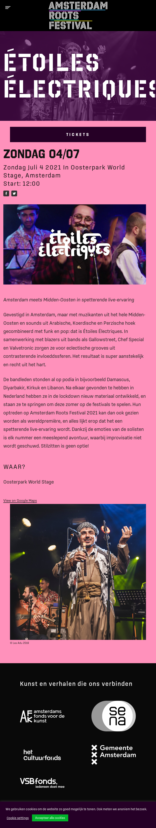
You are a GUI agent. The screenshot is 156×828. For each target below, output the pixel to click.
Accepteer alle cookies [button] (50, 818)
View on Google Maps (20, 500)
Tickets (78, 134)
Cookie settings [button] (18, 818)
